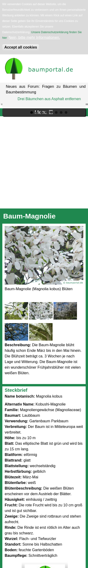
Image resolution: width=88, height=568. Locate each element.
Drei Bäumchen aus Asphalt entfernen (49, 99)
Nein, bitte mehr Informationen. (34, 37)
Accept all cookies (20, 47)
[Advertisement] (44, 162)
